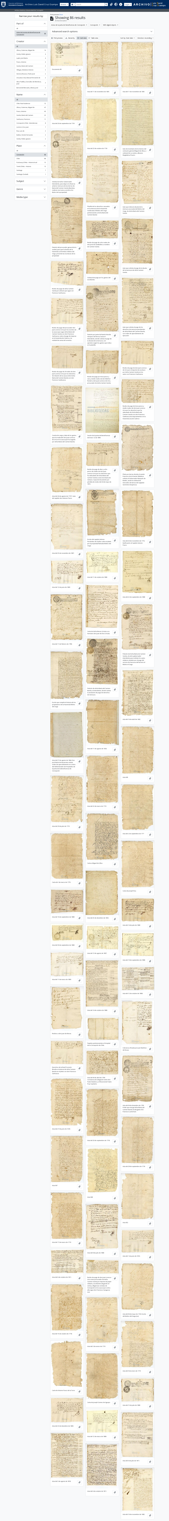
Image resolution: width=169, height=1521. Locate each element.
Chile (31, 159)
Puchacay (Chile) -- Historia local (31, 162)
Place (19, 145)
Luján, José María (31, 58)
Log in (127, 4)
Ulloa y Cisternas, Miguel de (31, 50)
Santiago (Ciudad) (31, 174)
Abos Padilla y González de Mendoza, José (31, 83)
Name (19, 94)
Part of (19, 23)
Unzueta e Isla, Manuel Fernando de (31, 78)
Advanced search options (65, 31)
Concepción (31, 155)
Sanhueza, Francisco (31, 119)
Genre (19, 189)
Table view (93, 38)
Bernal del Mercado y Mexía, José (31, 88)
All (17, 28)
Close (61, 15)
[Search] (90, 4)
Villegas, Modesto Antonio (31, 70)
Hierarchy (70, 38)
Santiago (31, 170)
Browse (64, 4)
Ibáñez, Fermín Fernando (31, 135)
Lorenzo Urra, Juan (31, 127)
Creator (20, 41)
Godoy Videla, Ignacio (31, 54)
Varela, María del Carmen (31, 66)
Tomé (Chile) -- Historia (31, 166)
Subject (20, 181)
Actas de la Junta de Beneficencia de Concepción (31, 33)
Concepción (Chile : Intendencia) (31, 123)
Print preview (57, 38)
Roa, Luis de (31, 131)
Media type (22, 197)
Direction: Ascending (144, 38)
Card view (82, 38)
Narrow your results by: (31, 16)
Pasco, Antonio (31, 62)
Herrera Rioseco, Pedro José (31, 74)
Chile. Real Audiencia (31, 103)
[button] (111, 4)
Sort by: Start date (126, 38)
